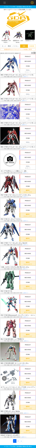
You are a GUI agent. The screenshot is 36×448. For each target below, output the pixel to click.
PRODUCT (28, 56)
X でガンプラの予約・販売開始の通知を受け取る (18, 7)
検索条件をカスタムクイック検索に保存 (18, 49)
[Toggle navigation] (4, 3)
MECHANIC (28, 61)
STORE (28, 66)
